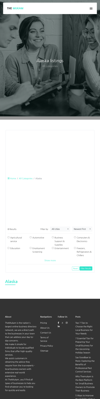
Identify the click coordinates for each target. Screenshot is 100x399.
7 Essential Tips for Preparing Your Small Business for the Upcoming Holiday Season (84, 345)
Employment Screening (38, 250)
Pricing (43, 323)
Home (12, 178)
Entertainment (62, 248)
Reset (75, 268)
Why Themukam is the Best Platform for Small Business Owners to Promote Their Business (85, 383)
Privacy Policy (46, 346)
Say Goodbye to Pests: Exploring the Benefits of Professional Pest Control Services (85, 364)
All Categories (26, 178)
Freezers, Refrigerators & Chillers (84, 252)
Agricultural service (16, 239)
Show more (50, 260)
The (15, 8)
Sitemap (44, 350)
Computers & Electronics (83, 239)
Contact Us (45, 332)
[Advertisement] (50, 150)
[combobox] (60, 229)
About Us (44, 328)
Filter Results (86, 268)
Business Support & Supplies (60, 241)
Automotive (38, 237)
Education (15, 248)
